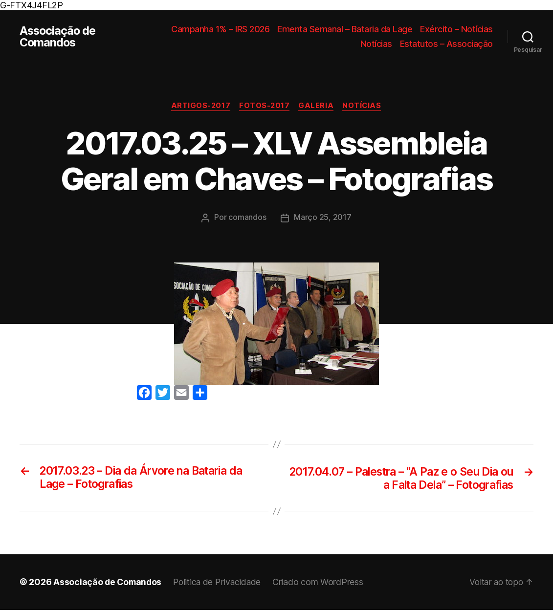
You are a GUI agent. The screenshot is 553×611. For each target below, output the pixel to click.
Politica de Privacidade (221, 583)
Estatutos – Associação (446, 44)
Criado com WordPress (323, 583)
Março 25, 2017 (322, 218)
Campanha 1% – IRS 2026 (220, 29)
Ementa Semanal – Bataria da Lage (344, 29)
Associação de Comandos (59, 36)
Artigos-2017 (199, 106)
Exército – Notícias (456, 29)
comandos (247, 218)
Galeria (317, 106)
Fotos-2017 (264, 106)
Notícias (376, 44)
